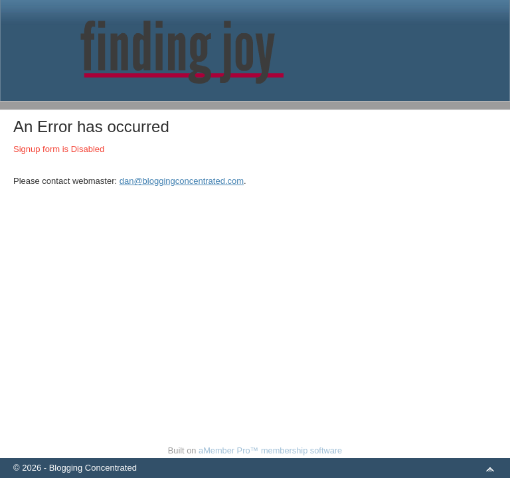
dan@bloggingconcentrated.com (182, 181)
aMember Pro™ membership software (270, 450)
